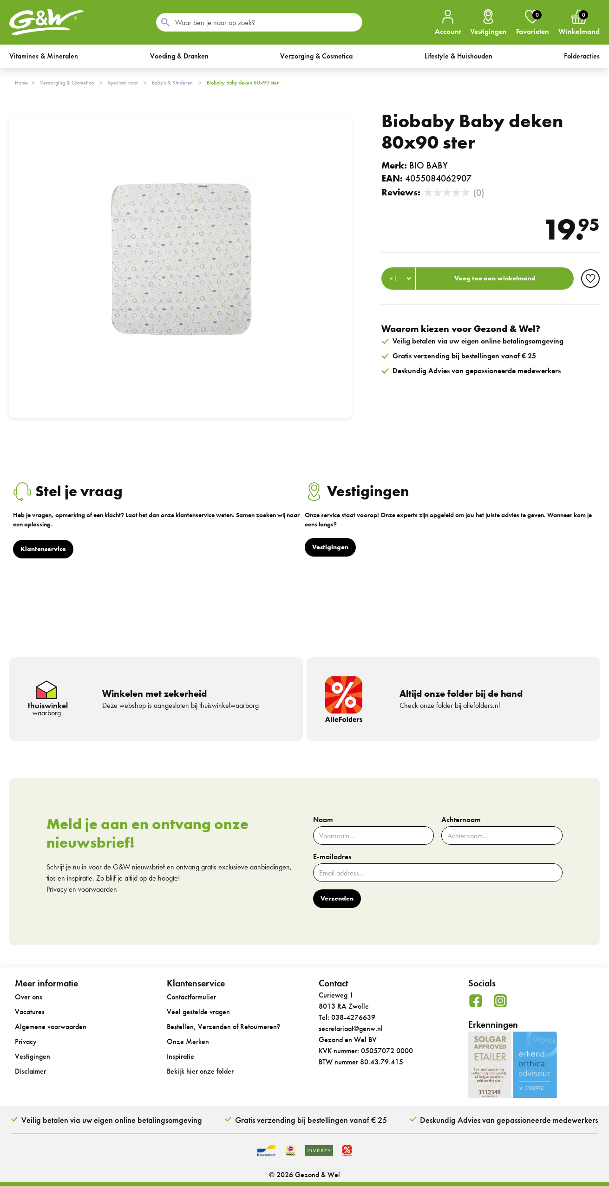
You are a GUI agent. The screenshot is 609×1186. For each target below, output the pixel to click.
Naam (323, 819)
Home (21, 82)
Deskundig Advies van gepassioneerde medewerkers (509, 1120)
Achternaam (461, 819)
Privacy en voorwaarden (81, 889)
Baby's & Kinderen (172, 82)
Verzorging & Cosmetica (67, 82)
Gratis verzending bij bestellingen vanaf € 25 (311, 1120)
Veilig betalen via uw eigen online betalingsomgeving (111, 1120)
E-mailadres (332, 857)
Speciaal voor (123, 82)
